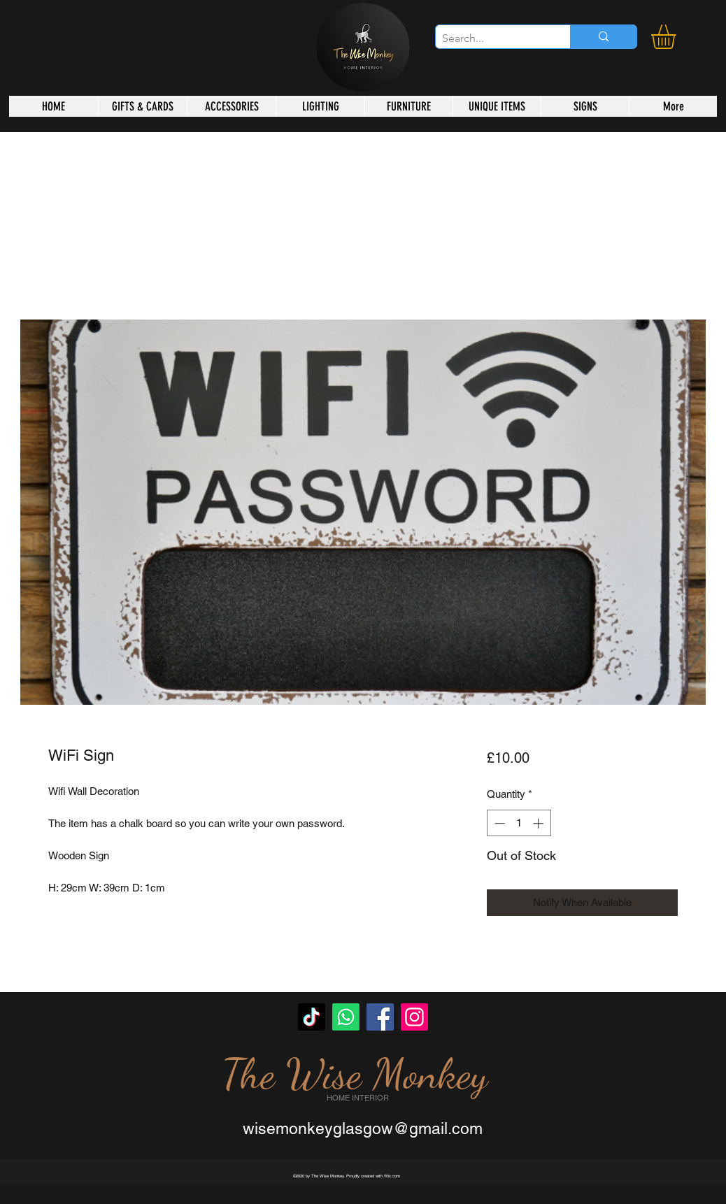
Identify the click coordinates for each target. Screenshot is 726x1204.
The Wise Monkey (354, 1074)
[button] (677, 36)
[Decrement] (498, 823)
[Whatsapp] (346, 1017)
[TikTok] (311, 1017)
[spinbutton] (518, 823)
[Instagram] (414, 1017)
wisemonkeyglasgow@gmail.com (363, 1128)
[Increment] (539, 823)
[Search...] (491, 38)
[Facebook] (380, 1017)
